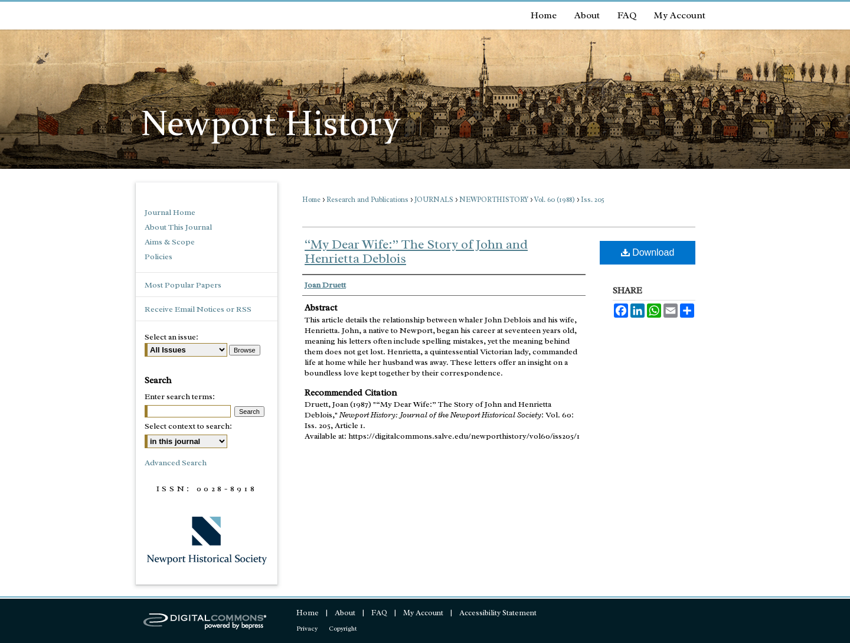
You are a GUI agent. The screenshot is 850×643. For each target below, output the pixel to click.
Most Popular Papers (183, 285)
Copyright (343, 628)
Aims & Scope (170, 242)
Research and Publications (367, 199)
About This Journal (178, 227)
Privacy (307, 628)
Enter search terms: (180, 396)
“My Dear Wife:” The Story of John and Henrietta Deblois (416, 251)
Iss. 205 (592, 199)
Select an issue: (171, 337)
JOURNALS (433, 199)
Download (648, 252)
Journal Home (170, 212)
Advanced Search (176, 463)
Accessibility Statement (498, 613)
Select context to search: (188, 426)
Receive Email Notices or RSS (198, 309)
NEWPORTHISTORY (493, 199)
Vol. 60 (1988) (554, 199)
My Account (423, 613)
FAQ (379, 613)
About (345, 613)
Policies (158, 257)
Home (311, 199)
